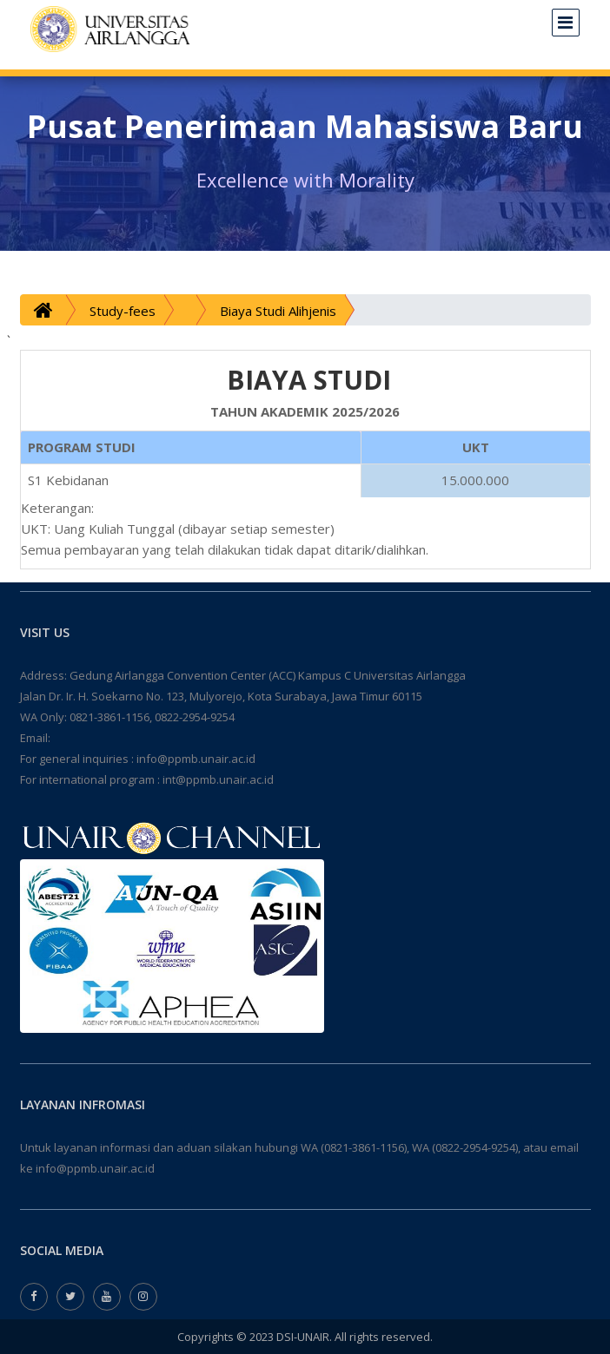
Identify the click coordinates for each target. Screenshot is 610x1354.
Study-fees (123, 310)
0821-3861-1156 (109, 717)
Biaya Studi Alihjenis (278, 310)
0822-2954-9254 (195, 717)
